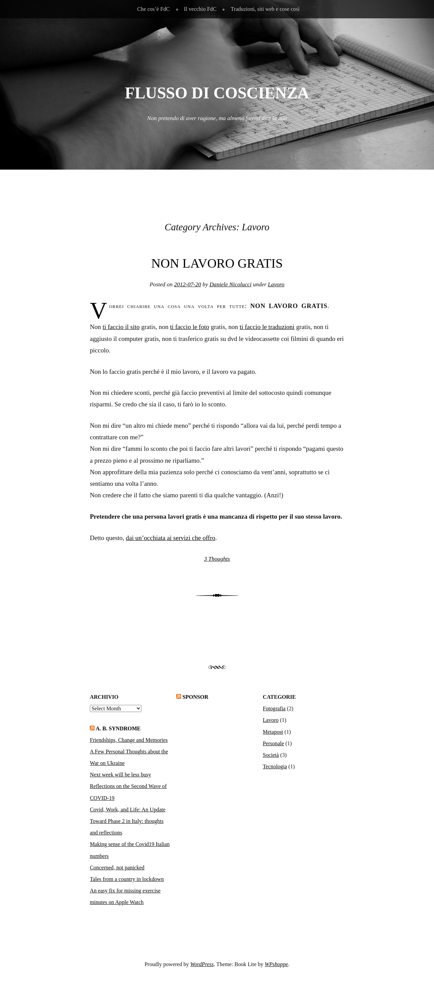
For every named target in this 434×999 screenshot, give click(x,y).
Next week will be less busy (120, 774)
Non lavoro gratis (217, 263)
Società (271, 755)
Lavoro (276, 284)
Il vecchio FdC (200, 9)
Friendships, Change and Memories (129, 740)
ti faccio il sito (120, 326)
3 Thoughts (217, 559)
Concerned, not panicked (117, 867)
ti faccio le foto (189, 326)
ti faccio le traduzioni (267, 326)
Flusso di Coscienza (217, 93)
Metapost (273, 732)
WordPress (202, 964)
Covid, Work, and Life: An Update (127, 809)
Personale (273, 743)
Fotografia (274, 708)
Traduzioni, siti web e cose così (265, 9)
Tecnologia (275, 766)
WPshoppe (276, 964)
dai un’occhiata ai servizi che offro (170, 537)
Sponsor (195, 697)
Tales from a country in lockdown (127, 879)
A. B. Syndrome (118, 728)
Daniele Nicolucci (231, 284)
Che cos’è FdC (153, 9)
